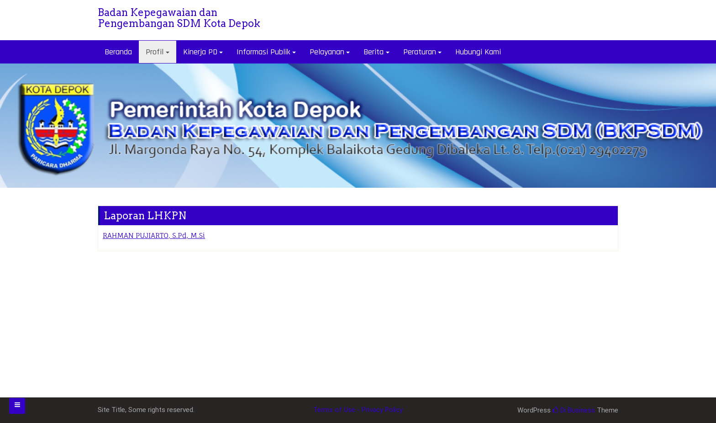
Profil (154, 52)
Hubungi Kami (478, 52)
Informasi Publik (263, 52)
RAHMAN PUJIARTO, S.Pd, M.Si (154, 235)
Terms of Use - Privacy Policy (358, 410)
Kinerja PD (200, 52)
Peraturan (419, 52)
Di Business (574, 410)
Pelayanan (327, 52)
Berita (373, 52)
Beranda (118, 52)
